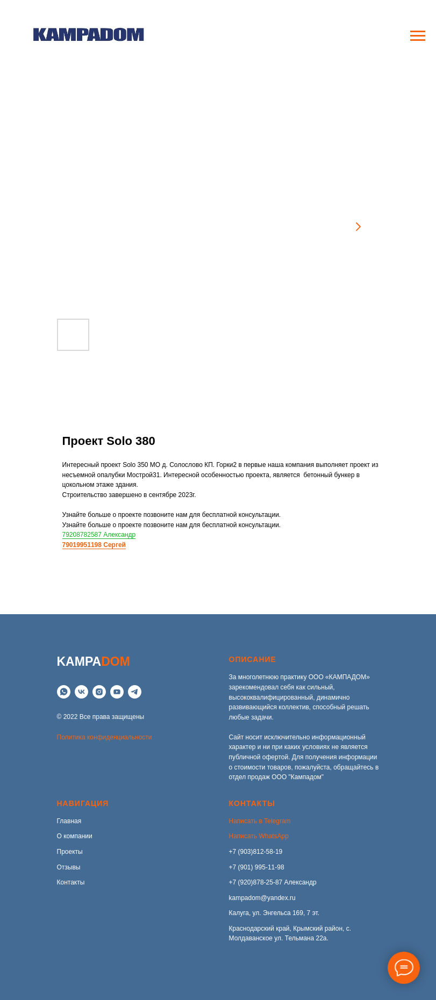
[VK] (81, 692)
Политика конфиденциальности (104, 737)
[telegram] (134, 692)
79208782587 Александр (99, 534)
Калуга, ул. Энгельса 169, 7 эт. (274, 913)
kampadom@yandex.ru (262, 898)
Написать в (247, 821)
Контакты (71, 882)
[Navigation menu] (417, 36)
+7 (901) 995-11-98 (256, 867)
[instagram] (99, 692)
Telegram (277, 821)
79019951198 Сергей (94, 545)
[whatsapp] (63, 692)
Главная (69, 821)
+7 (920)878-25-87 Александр (273, 882)
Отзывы (69, 867)
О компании (74, 836)
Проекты (70, 851)
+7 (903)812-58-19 (256, 851)
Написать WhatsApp (259, 836)
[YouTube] (117, 692)
